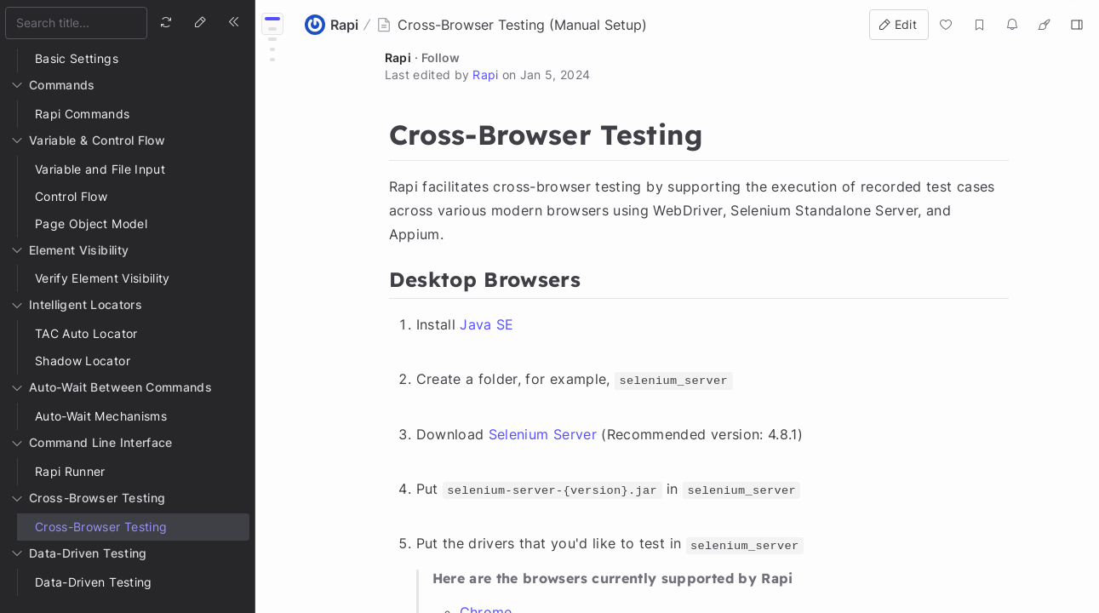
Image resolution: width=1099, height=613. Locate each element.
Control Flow (71, 196)
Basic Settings (76, 58)
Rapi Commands (82, 113)
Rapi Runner (70, 471)
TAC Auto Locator (86, 333)
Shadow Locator (82, 360)
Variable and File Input (100, 169)
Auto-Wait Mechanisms (101, 416)
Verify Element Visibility (102, 278)
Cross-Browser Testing (101, 526)
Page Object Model (91, 223)
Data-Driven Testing (93, 582)
